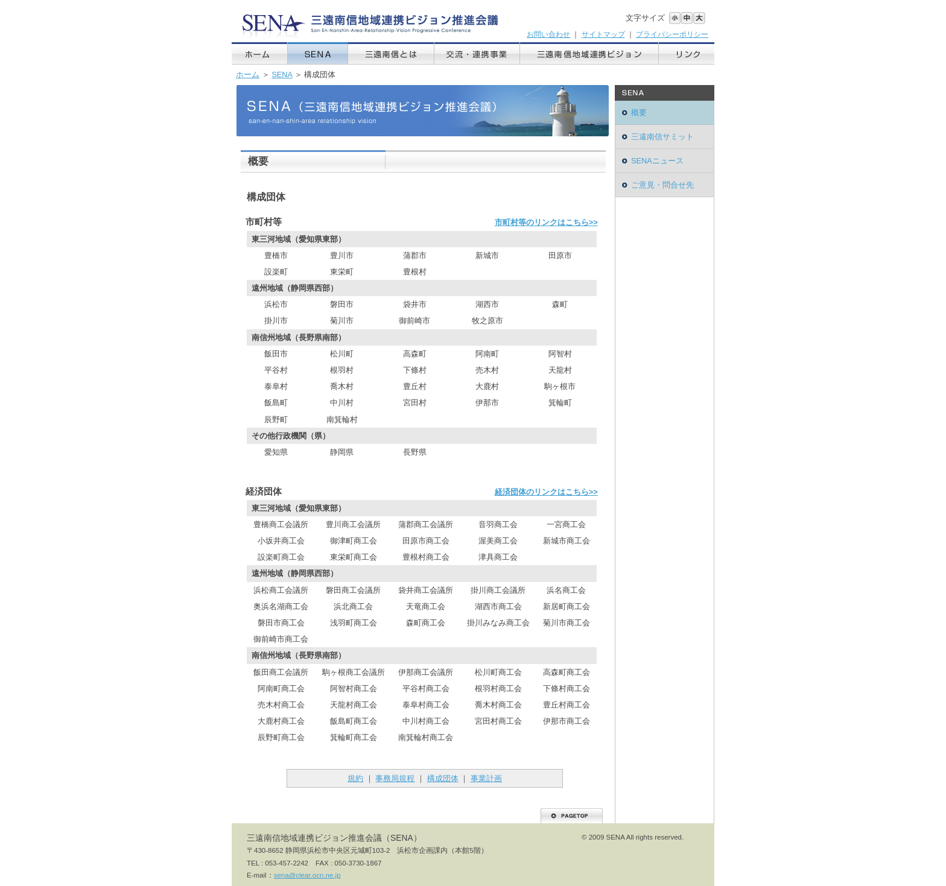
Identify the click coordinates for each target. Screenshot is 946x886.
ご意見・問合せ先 (662, 184)
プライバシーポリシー (672, 34)
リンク (686, 53)
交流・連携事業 (477, 53)
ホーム (260, 53)
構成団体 (443, 778)
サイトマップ (603, 34)
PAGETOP (572, 815)
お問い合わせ (548, 34)
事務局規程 (394, 778)
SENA (318, 53)
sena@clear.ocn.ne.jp (307, 875)
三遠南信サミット (662, 136)
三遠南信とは (391, 53)
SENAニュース (657, 160)
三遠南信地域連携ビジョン (589, 53)
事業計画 (486, 778)
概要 (639, 112)
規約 (355, 778)
